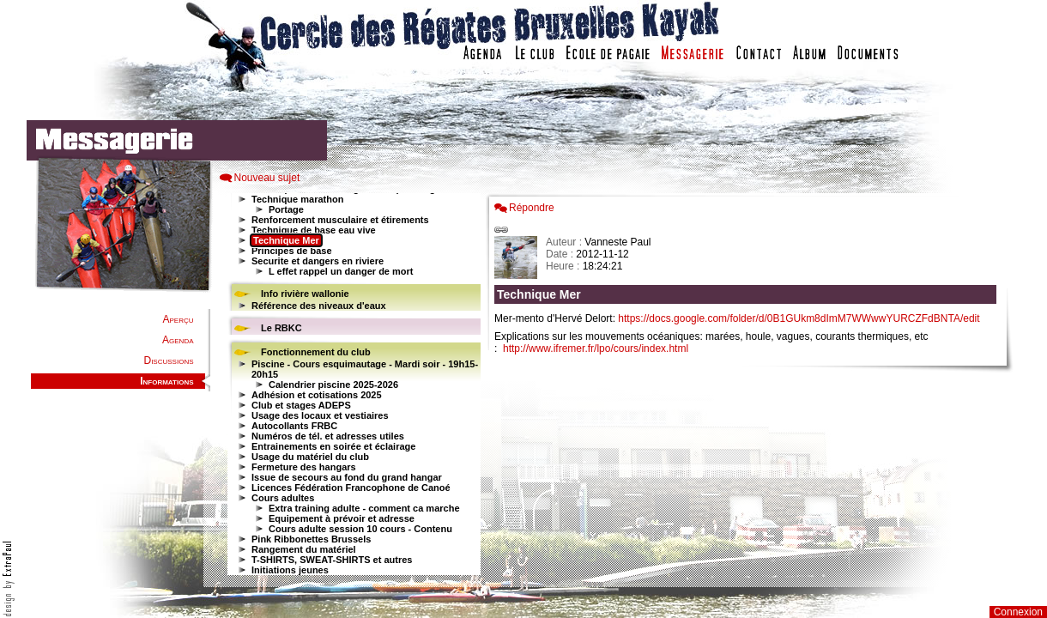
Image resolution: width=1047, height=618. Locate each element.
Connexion (1018, 612)
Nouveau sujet (267, 178)
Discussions (168, 360)
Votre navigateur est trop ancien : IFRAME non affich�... (750, 386)
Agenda (177, 340)
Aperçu (177, 319)
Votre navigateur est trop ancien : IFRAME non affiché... (352, 386)
